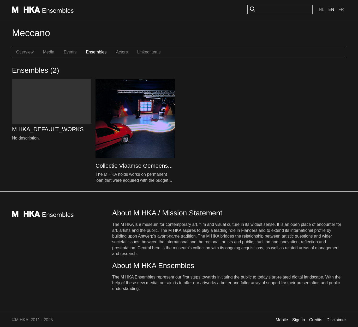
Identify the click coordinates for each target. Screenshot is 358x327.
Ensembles (96, 52)
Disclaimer (336, 320)
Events (70, 52)
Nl (321, 9)
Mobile (282, 320)
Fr (341, 9)
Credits (316, 320)
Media (49, 52)
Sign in (298, 320)
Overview (25, 52)
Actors (122, 52)
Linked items (149, 52)
